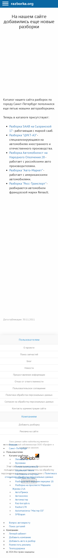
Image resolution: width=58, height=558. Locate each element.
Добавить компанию (20, 537)
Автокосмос (21, 495)
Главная (13, 444)
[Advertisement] (29, 64)
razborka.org (22, 4)
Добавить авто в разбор (22, 540)
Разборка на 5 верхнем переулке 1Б (34, 481)
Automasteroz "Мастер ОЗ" (29, 510)
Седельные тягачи (24, 470)
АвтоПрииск (21, 492)
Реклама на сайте (29, 431)
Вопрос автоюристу (19, 522)
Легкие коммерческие (26, 466)
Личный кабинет (17, 533)
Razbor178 (21, 506)
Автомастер (21, 499)
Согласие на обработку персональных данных (29, 401)
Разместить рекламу (20, 544)
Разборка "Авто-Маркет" (26, 170)
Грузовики (20, 462)
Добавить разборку (29, 424)
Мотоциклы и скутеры (27, 473)
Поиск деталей (17, 526)
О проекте (29, 347)
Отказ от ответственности (29, 381)
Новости (29, 367)
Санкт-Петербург (18, 448)
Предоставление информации (29, 374)
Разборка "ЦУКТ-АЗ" (23, 135)
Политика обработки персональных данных (29, 394)
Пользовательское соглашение (29, 388)
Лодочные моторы (25, 477)
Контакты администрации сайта (29, 408)
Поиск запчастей (29, 354)
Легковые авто (23, 459)
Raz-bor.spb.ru (22, 503)
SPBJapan (20, 514)
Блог (29, 361)
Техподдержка (17, 548)
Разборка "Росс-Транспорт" (27, 183)
